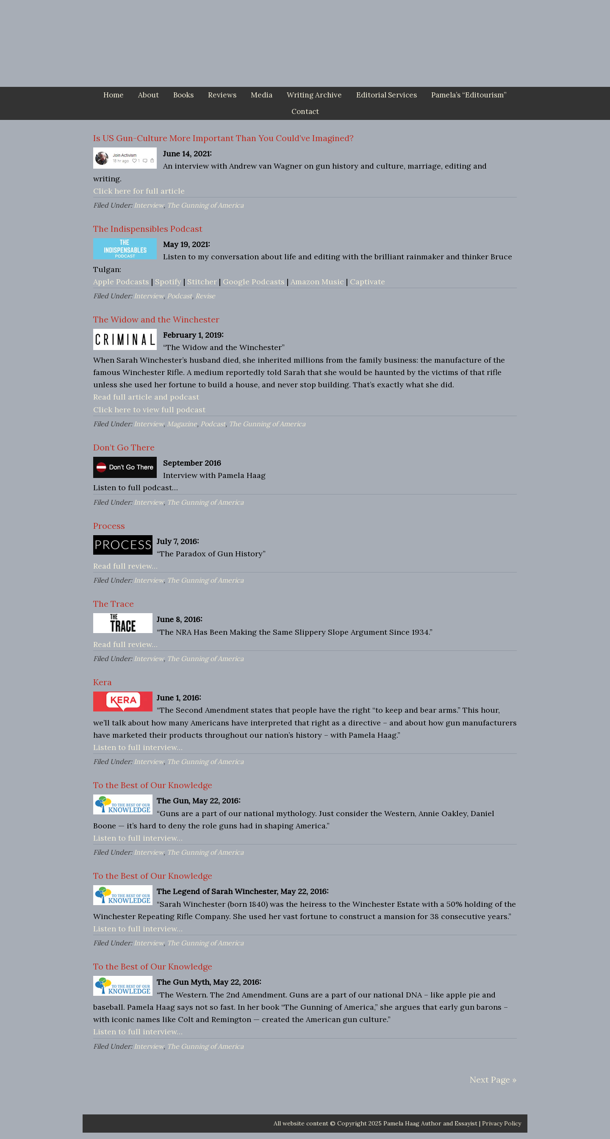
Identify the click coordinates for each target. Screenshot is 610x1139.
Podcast (179, 296)
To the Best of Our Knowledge (152, 785)
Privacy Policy (501, 1123)
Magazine (182, 423)
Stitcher (202, 281)
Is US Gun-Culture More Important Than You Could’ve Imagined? (223, 138)
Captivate (367, 281)
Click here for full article (139, 191)
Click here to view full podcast (149, 409)
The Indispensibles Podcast (147, 228)
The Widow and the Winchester (156, 319)
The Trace (113, 603)
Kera (102, 682)
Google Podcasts (254, 281)
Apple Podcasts (121, 281)
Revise (205, 296)
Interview (149, 205)
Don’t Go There (124, 447)
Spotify (168, 281)
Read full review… (125, 566)
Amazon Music (317, 281)
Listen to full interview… (138, 747)
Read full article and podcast (146, 397)
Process (109, 525)
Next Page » (493, 1079)
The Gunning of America (205, 205)
